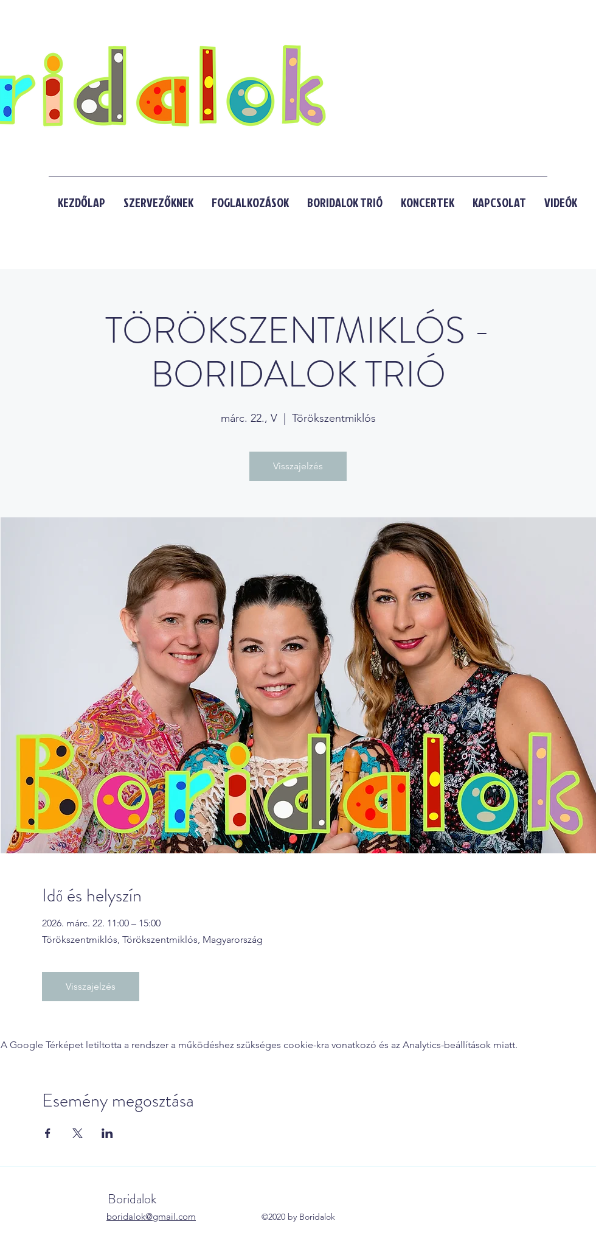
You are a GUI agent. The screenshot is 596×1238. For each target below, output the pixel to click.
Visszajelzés (298, 466)
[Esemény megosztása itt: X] (77, 1133)
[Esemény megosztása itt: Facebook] (48, 1133)
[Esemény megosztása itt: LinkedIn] (107, 1133)
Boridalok (133, 1198)
